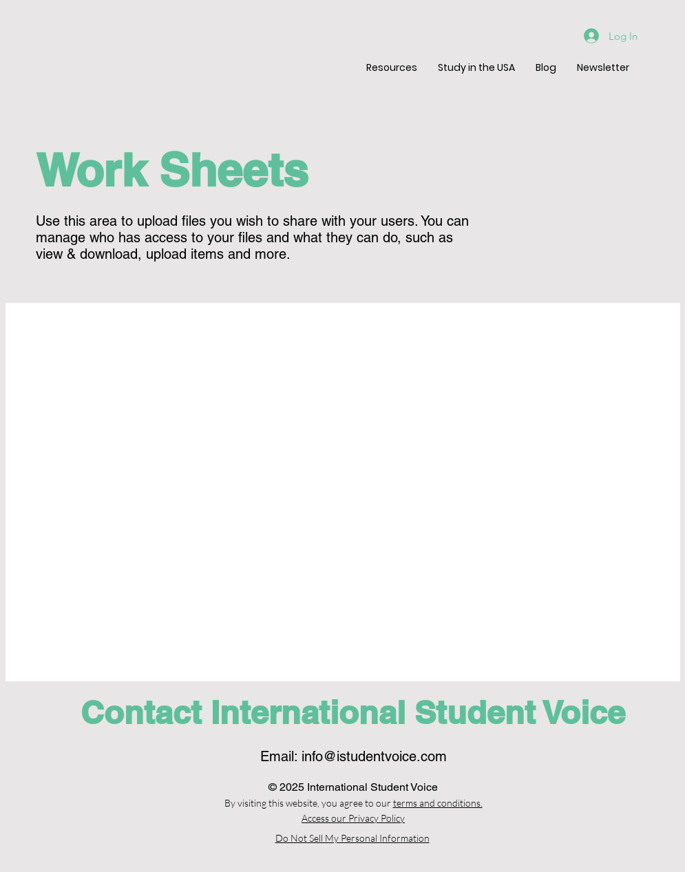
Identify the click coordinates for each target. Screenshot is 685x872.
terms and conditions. (438, 803)
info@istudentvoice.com (374, 756)
